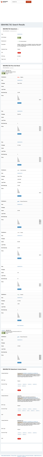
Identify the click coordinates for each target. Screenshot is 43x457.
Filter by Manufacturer (6, 67)
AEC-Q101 (19, 410)
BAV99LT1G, (25, 373)
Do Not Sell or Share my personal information (25, 455)
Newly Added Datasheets (5, 455)
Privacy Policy (13, 455)
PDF (19, 52)
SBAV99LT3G (19, 80)
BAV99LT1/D (24, 410)
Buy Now (19, 164)
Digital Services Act (37, 455)
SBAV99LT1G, (30, 373)
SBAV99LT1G (32, 410)
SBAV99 (28, 410)
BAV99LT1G (37, 410)
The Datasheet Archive (4, 1)
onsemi (3, 70)
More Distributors (20, 325)
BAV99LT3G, (36, 373)
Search (28, 1)
